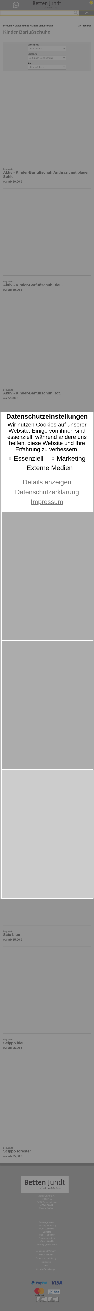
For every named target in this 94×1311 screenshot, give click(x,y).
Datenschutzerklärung (47, 492)
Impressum (47, 501)
